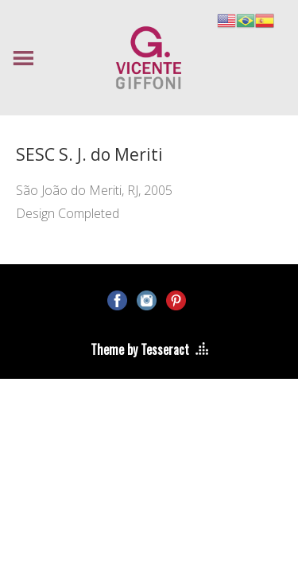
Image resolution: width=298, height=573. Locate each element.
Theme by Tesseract (140, 349)
